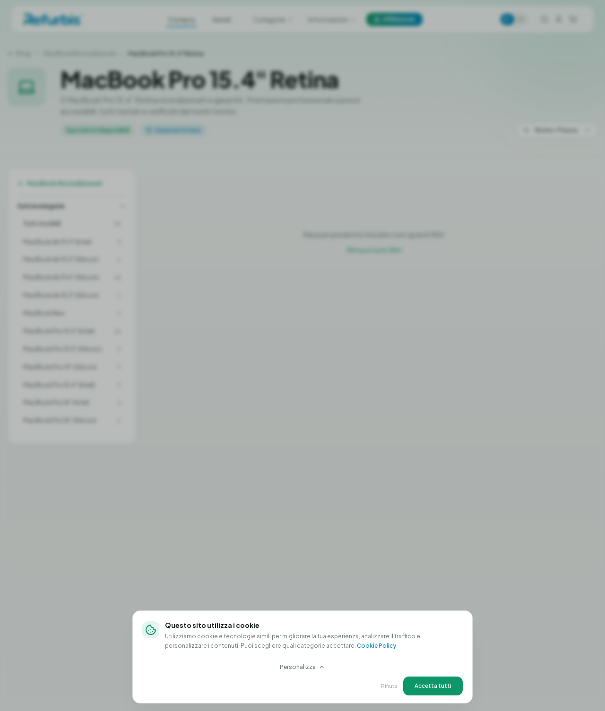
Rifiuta (389, 686)
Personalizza (302, 666)
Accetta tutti (433, 685)
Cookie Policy (376, 645)
